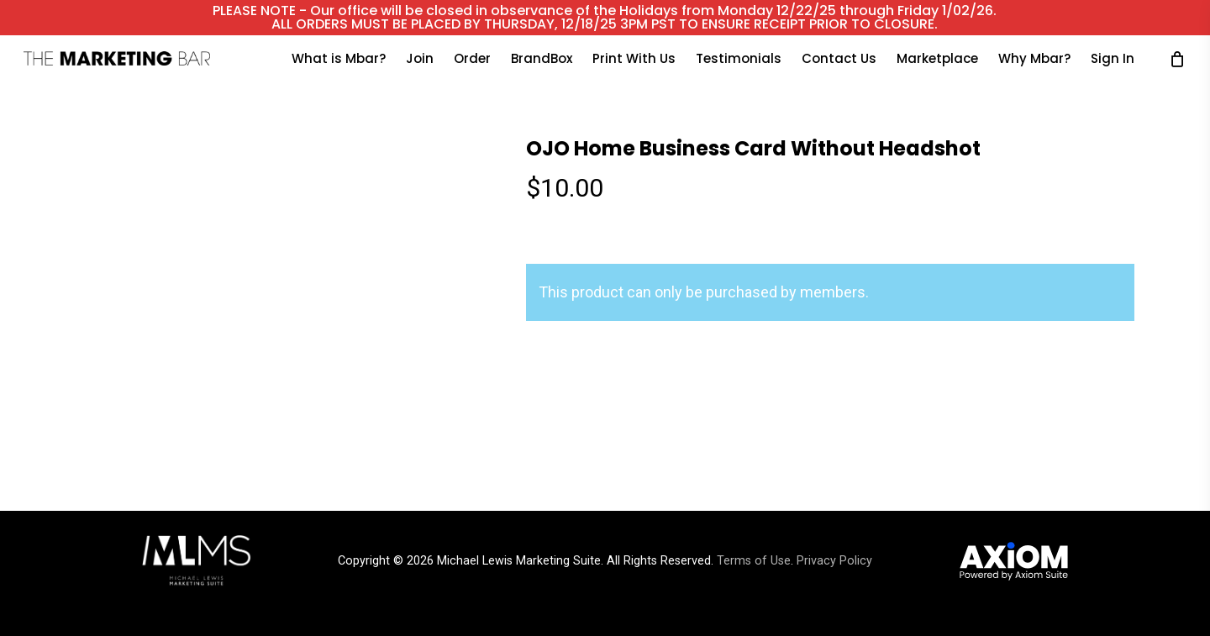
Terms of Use (754, 561)
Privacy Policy (834, 561)
